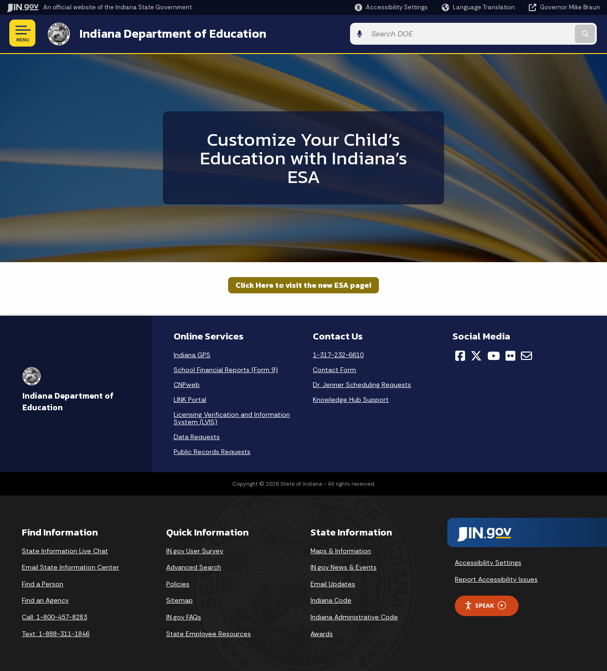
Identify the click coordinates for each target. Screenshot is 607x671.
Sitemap (179, 599)
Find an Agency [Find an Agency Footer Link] (45, 599)
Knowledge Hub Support (351, 398)
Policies (177, 582)
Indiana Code (330, 599)
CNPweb (187, 383)
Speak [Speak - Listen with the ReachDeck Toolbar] (485, 604)
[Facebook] (460, 354)
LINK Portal (190, 398)
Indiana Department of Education (168, 33)
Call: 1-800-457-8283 (54, 615)
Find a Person (42, 582)
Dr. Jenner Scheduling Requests (362, 383)
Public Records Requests (212, 450)
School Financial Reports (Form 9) (226, 368)
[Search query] (532, 33)
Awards (321, 632)
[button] (391, 7)
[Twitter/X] (476, 354)
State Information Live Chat (65, 549)
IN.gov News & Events (343, 566)
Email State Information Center (70, 566)
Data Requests (197, 435)
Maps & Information (340, 549)
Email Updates (332, 582)
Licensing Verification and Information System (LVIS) (232, 417)
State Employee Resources (208, 632)
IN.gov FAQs (183, 615)
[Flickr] (510, 354)
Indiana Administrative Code (354, 615)
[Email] (526, 354)
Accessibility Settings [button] (488, 561)
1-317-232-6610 (338, 353)
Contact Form (334, 368)
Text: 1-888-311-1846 (55, 632)
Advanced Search (193, 566)
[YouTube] (493, 354)
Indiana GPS (192, 353)
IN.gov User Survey (194, 549)
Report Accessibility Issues (496, 578)
